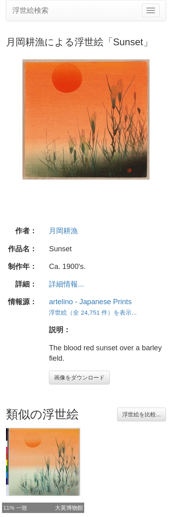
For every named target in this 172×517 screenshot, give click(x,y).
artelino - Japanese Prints (90, 302)
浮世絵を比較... (141, 414)
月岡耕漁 (63, 231)
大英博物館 (69, 508)
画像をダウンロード (79, 377)
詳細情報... (66, 284)
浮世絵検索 (30, 10)
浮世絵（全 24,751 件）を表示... (93, 312)
